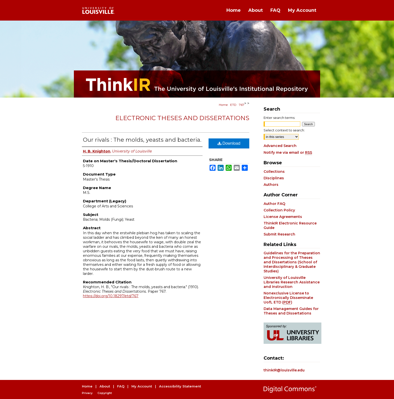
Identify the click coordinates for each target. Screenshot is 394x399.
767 (241, 105)
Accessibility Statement (180, 386)
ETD (233, 105)
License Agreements (283, 216)
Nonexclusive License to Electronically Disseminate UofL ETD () (288, 297)
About (105, 386)
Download (229, 143)
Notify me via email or (288, 152)
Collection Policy (279, 210)
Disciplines (274, 178)
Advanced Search (280, 145)
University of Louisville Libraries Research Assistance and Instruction (292, 282)
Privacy (87, 393)
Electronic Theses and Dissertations (182, 118)
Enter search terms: (279, 118)
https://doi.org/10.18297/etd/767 (110, 296)
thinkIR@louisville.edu (284, 370)
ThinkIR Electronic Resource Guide (290, 225)
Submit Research (279, 234)
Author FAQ (274, 203)
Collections (274, 171)
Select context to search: (284, 130)
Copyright (104, 393)
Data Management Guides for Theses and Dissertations (291, 310)
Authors (271, 184)
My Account (141, 386)
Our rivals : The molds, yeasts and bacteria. (142, 139)
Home (223, 105)
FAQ (120, 386)
